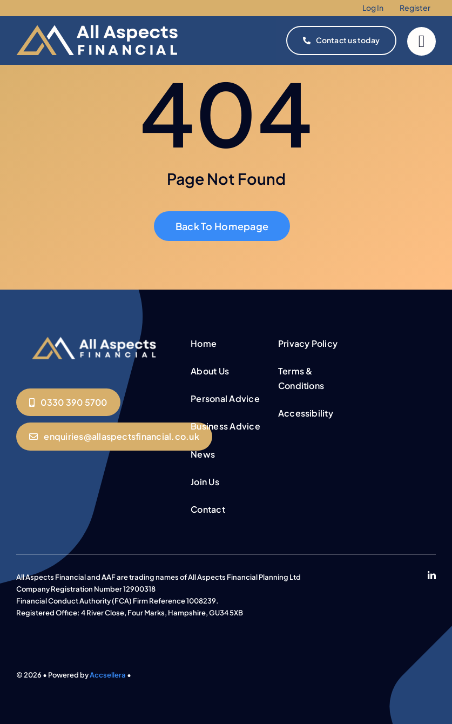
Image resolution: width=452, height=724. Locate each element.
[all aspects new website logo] (97, 20)
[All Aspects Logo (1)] (95, 337)
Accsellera (108, 675)
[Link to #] (421, 41)
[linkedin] (432, 575)
